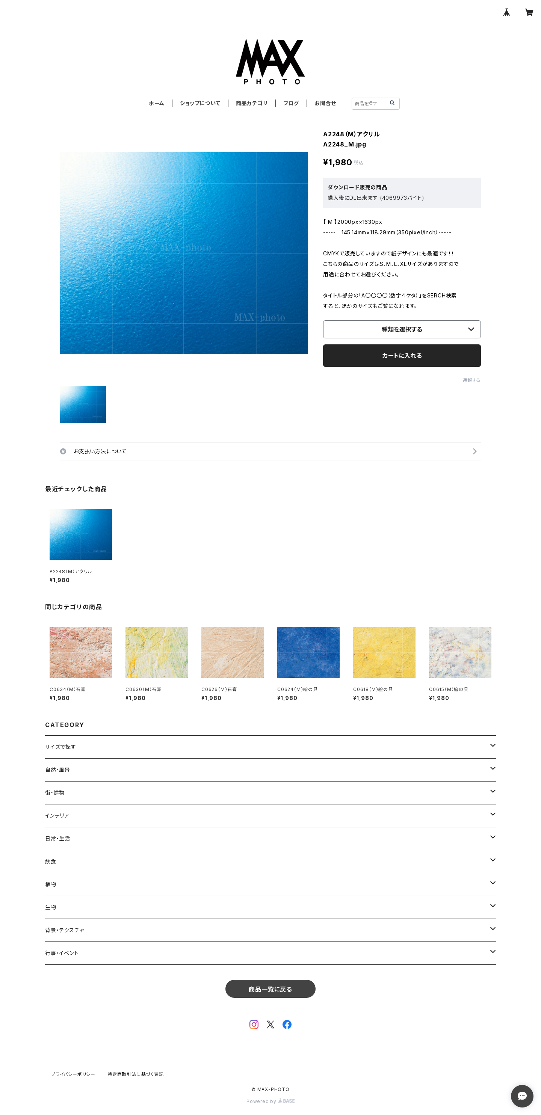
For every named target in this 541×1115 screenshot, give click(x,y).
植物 (50, 884)
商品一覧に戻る (270, 989)
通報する (471, 380)
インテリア (57, 815)
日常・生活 (57, 838)
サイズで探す (60, 747)
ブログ (291, 103)
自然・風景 (57, 769)
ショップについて (200, 103)
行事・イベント (62, 953)
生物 (50, 907)
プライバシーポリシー (73, 1074)
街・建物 (55, 792)
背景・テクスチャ (64, 930)
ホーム (157, 103)
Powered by (270, 1101)
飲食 (50, 861)
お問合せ (325, 103)
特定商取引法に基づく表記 (135, 1074)
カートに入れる (402, 355)
